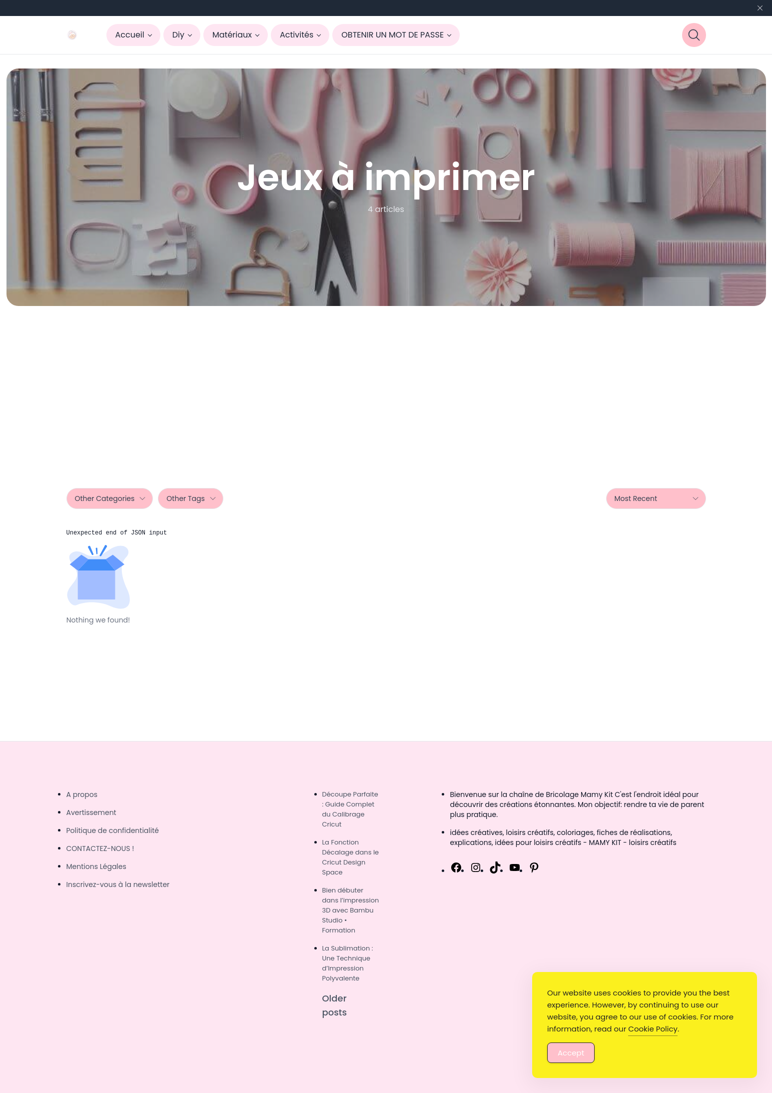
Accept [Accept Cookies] (571, 1053)
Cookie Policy (653, 1029)
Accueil (129, 34)
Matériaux (232, 34)
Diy (178, 34)
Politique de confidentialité (112, 831)
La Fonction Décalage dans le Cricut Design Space (350, 857)
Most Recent (657, 499)
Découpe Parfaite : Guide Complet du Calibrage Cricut (350, 809)
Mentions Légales (96, 867)
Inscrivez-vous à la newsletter (118, 885)
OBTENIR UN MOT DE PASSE (392, 34)
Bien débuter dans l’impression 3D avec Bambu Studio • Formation (350, 910)
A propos (82, 795)
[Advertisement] (386, 381)
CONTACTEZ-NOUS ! (100, 849)
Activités (296, 34)
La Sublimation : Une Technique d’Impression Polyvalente (347, 963)
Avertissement (91, 813)
